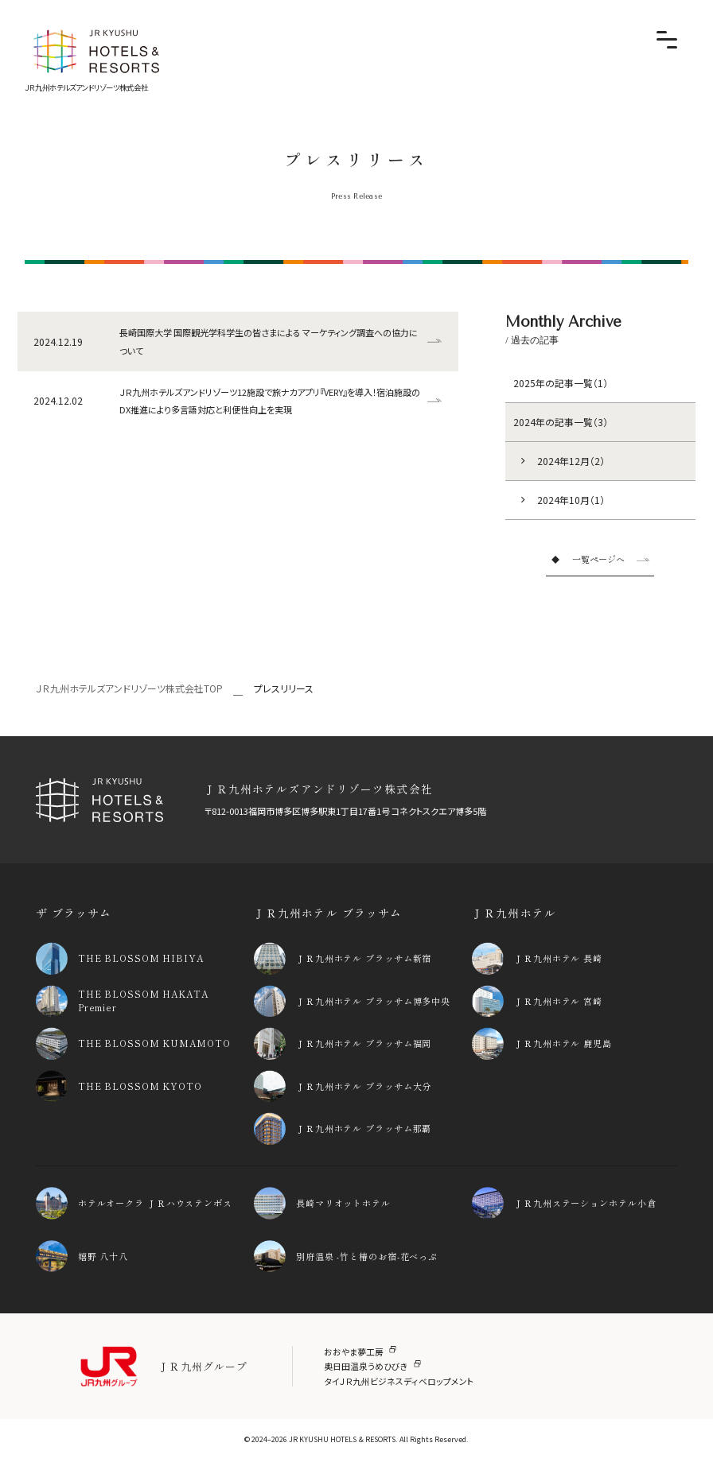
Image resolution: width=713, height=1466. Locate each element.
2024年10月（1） (571, 499)
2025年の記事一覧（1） (560, 383)
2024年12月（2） (571, 460)
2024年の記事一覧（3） (560, 422)
